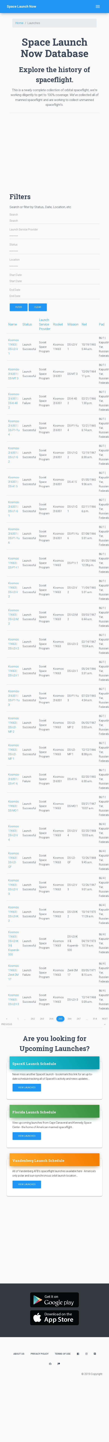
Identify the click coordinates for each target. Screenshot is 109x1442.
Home (19, 23)
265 (60, 1018)
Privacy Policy (40, 1354)
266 (70, 1018)
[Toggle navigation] (97, 6)
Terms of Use (63, 1354)
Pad (101, 324)
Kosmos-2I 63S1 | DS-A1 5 (13, 482)
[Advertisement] (35, 151)
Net (84, 324)
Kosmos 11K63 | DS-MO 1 (13, 806)
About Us (18, 1354)
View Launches (26, 1087)
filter (18, 307)
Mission (72, 324)
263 (42, 1018)
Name (12, 324)
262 (33, 1018)
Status (13, 244)
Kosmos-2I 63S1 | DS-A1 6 (13, 779)
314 (95, 1018)
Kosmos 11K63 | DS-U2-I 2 (13, 644)
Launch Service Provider (24, 229)
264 (51, 1018)
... (25, 1018)
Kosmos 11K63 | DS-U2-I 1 (13, 671)
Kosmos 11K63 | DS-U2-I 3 (13, 1000)
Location (15, 259)
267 (79, 1018)
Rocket (58, 324)
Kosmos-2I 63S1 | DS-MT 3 (13, 374)
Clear (37, 307)
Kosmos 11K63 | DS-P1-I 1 (13, 563)
